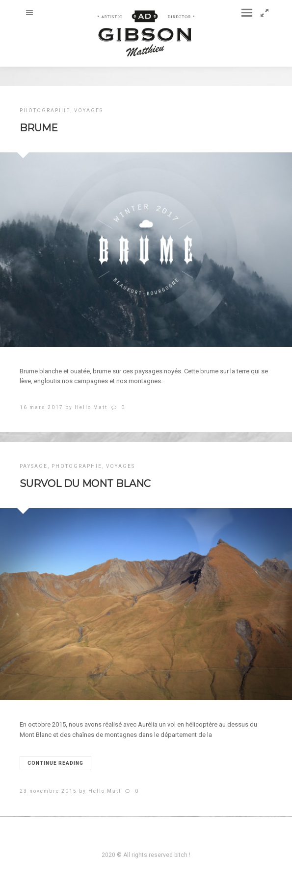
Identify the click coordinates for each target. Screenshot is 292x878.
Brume (39, 128)
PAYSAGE (34, 466)
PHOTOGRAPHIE (45, 110)
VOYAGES (88, 110)
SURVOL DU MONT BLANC (85, 483)
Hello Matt (91, 407)
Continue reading (55, 763)
